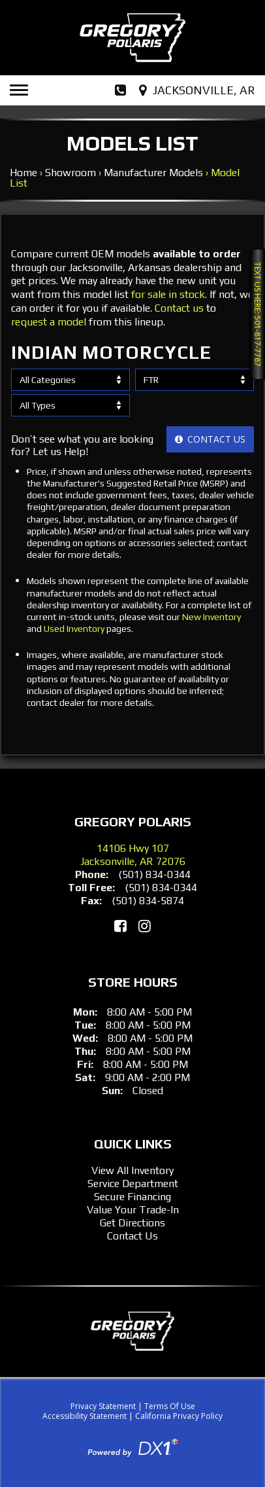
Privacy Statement (103, 1406)
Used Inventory (74, 628)
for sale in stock (168, 294)
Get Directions (132, 1223)
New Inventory (211, 617)
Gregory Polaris (132, 821)
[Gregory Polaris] (132, 37)
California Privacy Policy (179, 1416)
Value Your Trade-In (133, 1209)
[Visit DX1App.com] (132, 1446)
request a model (48, 322)
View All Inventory (132, 1170)
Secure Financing (132, 1196)
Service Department (132, 1183)
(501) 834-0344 (154, 874)
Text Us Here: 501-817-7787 (257, 314)
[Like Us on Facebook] (120, 925)
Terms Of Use (169, 1406)
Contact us (179, 308)
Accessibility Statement (84, 1416)
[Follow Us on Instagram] (144, 925)
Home (23, 172)
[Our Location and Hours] (198, 90)
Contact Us (132, 1236)
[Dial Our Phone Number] (120, 90)
